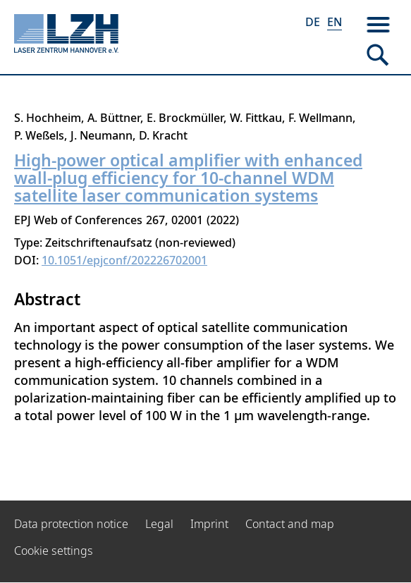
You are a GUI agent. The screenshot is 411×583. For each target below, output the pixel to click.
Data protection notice (71, 524)
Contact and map (289, 524)
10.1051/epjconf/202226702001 (124, 260)
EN (334, 22)
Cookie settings (53, 550)
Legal (159, 524)
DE (312, 22)
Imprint (209, 524)
